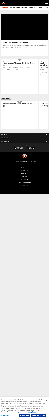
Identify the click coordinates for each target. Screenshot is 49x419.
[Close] (46, 400)
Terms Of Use (24, 173)
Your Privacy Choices (24, 182)
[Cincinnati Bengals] (24, 156)
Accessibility (24, 167)
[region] (24, 408)
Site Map (24, 176)
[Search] (43, 3)
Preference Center (24, 188)
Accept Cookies (24, 415)
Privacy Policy (24, 165)
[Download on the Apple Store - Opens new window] (18, 148)
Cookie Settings (24, 185)
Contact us (24, 170)
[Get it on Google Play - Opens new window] (30, 149)
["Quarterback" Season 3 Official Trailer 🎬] (19, 65)
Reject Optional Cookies (38, 415)
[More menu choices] (46, 3)
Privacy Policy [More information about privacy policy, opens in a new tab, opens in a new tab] (32, 412)
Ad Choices (24, 179)
